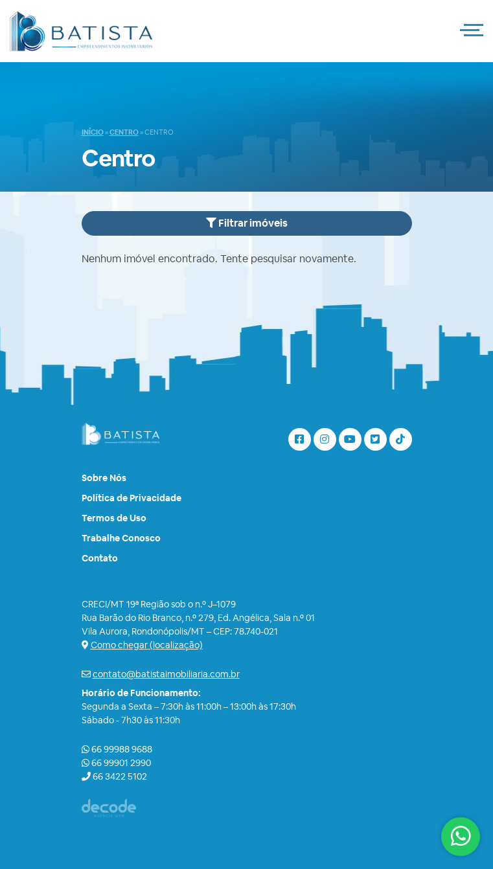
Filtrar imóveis (247, 223)
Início (93, 132)
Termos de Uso (114, 518)
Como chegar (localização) (147, 645)
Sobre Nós (104, 478)
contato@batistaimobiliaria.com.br (166, 674)
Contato (100, 558)
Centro (124, 132)
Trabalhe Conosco (121, 538)
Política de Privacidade (131, 498)
